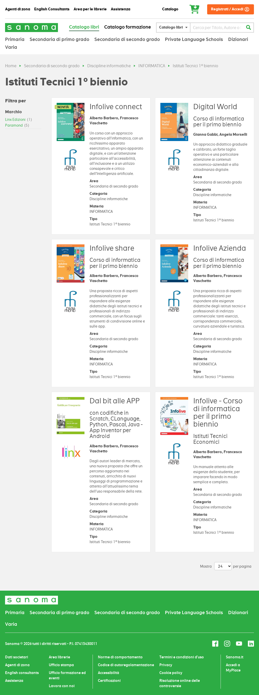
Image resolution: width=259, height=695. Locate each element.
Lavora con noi (62, 686)
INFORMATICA (151, 65)
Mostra (206, 566)
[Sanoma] (31, 27)
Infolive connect (116, 106)
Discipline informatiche (109, 65)
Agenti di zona (17, 665)
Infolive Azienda (219, 248)
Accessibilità (108, 672)
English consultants (22, 672)
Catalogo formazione (127, 27)
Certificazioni (109, 680)
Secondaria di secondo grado (52, 65)
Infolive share (112, 248)
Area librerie (59, 657)
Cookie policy (170, 672)
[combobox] (216, 27)
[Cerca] (248, 27)
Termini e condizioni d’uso (181, 657)
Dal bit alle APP (115, 400)
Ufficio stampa (61, 665)
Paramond (17, 125)
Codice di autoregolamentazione (126, 665)
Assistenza (14, 680)
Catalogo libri (84, 27)
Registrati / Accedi (227, 9)
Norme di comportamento (120, 657)
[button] (174, 27)
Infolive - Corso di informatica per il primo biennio (218, 412)
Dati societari (16, 657)
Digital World (215, 106)
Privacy (165, 665)
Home (10, 65)
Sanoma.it (234, 657)
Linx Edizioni (18, 119)
